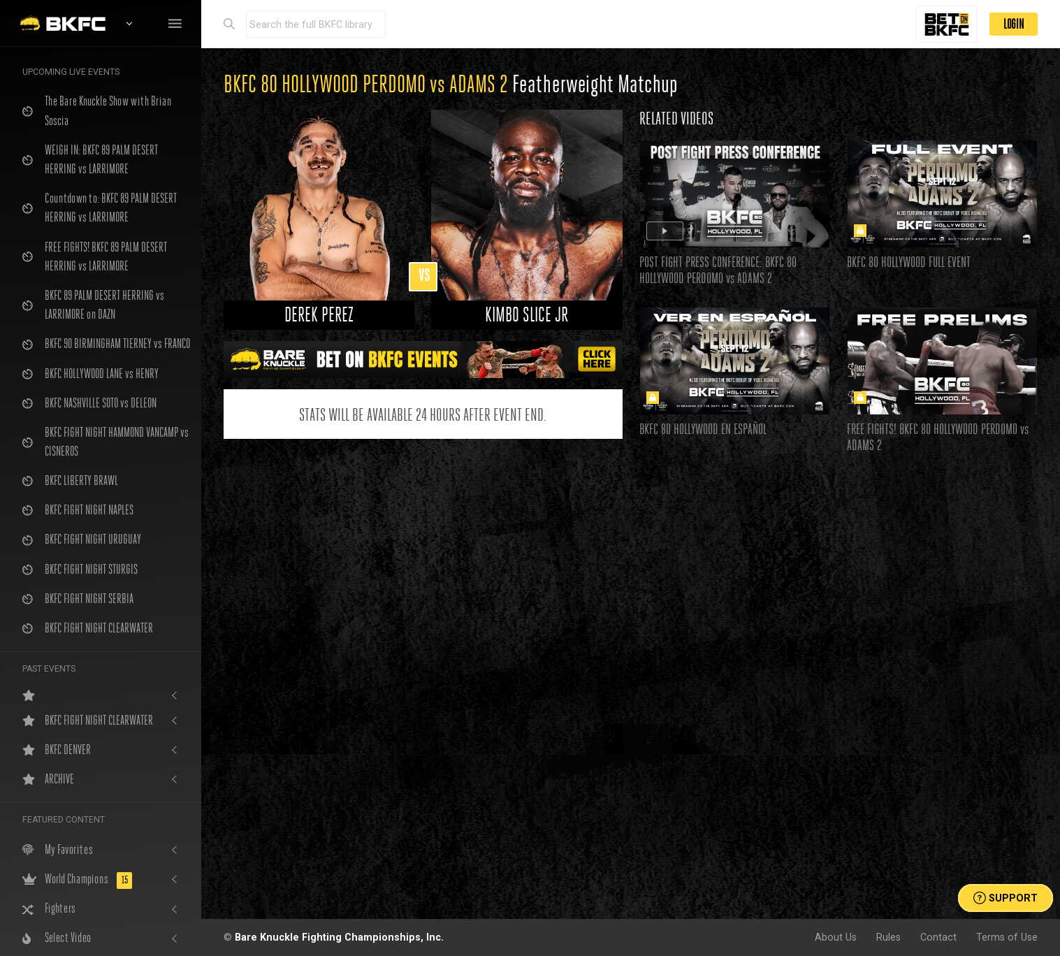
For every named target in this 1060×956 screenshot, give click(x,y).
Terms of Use (1007, 937)
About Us (836, 937)
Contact (938, 937)
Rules (888, 937)
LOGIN (1013, 24)
